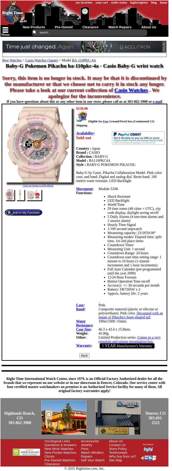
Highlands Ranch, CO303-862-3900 (19, 418)
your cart (102, 2)
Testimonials (118, 452)
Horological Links (57, 441)
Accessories (90, 441)
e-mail (157, 101)
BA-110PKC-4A (84, 60)
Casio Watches (131, 90)
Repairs (86, 456)
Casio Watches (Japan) (42, 60)
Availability (85, 133)
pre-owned (64, 27)
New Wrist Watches (59, 449)
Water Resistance (84, 323)
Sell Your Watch (92, 460)
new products (34, 27)
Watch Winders (92, 452)
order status (119, 2)
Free (105, 121)
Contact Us (117, 445)
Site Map (115, 460)
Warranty (83, 345)
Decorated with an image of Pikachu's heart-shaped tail (131, 315)
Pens (84, 449)
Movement (84, 189)
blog (154, 2)
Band (80, 309)
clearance (90, 27)
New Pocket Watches (60, 452)
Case (80, 305)
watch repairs (119, 27)
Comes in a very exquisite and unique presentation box (130, 339)
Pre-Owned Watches (60, 460)
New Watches (12, 60)
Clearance (52, 464)
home (163, 2)
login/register (139, 2)
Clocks (50, 456)
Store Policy (118, 449)
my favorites (84, 2)
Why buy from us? (122, 456)
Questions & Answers (61, 445)
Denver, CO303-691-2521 (156, 418)
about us (148, 27)
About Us (116, 441)
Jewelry (86, 445)
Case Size (83, 329)
